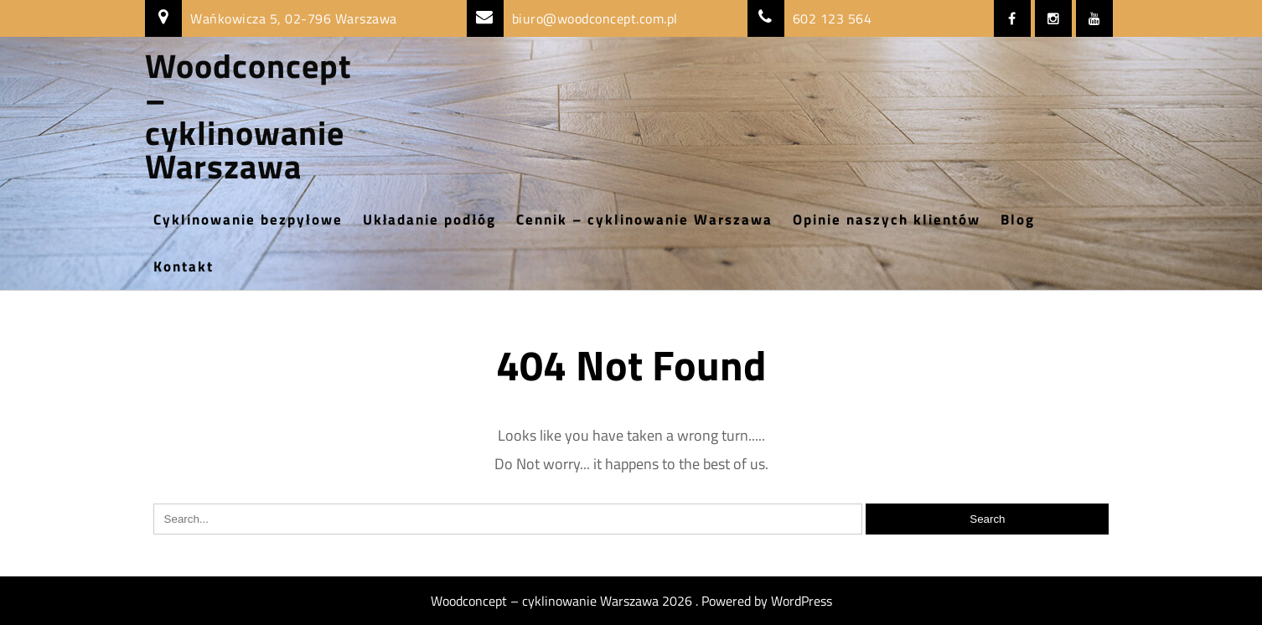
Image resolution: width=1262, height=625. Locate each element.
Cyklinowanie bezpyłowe (248, 219)
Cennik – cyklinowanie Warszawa (644, 219)
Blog (1018, 219)
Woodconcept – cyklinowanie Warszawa (248, 116)
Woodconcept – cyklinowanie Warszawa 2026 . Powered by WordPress (631, 601)
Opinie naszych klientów (886, 219)
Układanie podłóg (429, 219)
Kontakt (183, 266)
